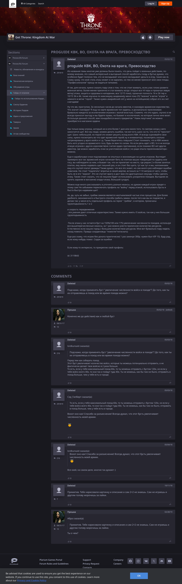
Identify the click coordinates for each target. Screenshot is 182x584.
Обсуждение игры (21, 87)
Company (118, 559)
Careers (117, 563)
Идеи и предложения (22, 116)
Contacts (87, 567)
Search (41, 3)
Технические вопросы (23, 81)
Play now (163, 37)
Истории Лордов (20, 110)
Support (87, 559)
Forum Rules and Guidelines (54, 563)
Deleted (71, 59)
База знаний (18, 75)
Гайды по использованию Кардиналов (31, 98)
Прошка (71, 310)
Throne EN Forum (20, 58)
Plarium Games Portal (51, 559)
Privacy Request (91, 563)
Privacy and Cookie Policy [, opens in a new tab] (31, 580)
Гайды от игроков (21, 93)
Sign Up (165, 3)
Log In (151, 3)
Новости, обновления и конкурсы (29, 69)
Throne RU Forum (20, 63)
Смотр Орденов (20, 104)
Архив (16, 128)
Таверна (17, 122)
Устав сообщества (21, 133)
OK (139, 575)
